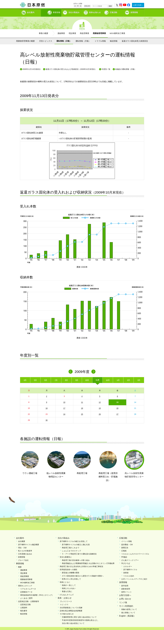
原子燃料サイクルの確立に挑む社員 (76, 544)
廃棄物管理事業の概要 (25, 40)
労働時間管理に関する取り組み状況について (79, 616)
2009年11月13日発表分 (31, 68)
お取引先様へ (138, 5)
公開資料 (23, 607)
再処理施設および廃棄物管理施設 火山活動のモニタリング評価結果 (88, 562)
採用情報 (134, 12)
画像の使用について (129, 608)
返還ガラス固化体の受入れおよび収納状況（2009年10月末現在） (71, 68)
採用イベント (126, 591)
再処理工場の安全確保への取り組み (76, 559)
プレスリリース (66, 600)
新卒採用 (124, 585)
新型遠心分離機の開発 (70, 572)
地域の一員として (69, 584)
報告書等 (23, 610)
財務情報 (21, 556)
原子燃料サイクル (130, 569)
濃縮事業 (61, 32)
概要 (20, 566)
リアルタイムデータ (28, 588)
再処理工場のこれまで (70, 547)
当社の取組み (74, 12)
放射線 (125, 572)
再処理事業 (84, 32)
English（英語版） (127, 615)
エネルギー (127, 566)
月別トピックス (45, 40)
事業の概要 (43, 32)
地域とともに (65, 581)
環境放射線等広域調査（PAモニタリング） (37, 594)
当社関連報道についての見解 (71, 607)
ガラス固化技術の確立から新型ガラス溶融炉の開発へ (83, 575)
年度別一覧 (106, 68)
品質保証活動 (25, 604)
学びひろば (125, 562)
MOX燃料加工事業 (117, 32)
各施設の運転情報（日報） (125, 68)
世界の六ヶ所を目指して (71, 578)
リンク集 (123, 602)
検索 (110, 6)
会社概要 (21, 540)
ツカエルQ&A (128, 575)
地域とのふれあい (69, 587)
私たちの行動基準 (25, 550)
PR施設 (124, 556)
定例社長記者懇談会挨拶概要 (71, 610)
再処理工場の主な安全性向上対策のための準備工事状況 (81, 566)
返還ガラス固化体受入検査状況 (135, 40)
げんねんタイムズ (67, 594)
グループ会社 (23, 559)
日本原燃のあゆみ (25, 553)
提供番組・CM (127, 544)
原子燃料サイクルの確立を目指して (74, 540)
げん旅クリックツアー (130, 559)
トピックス (64, 604)
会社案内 (30, 12)
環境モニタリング (25, 585)
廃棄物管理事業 (99, 32)
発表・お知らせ (65, 597)
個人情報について (128, 612)
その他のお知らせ (67, 613)
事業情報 (51, 12)
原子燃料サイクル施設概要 (28, 544)
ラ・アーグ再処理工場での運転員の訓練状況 (79, 553)
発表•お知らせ (95, 12)
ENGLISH (87, 6)
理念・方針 (22, 547)
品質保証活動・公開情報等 (28, 600)
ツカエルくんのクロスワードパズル (135, 553)
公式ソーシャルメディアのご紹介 (134, 578)
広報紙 (124, 550)
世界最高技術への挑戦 (68, 569)
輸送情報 (113, 40)
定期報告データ (26, 591)
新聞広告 (124, 547)
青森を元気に (67, 591)
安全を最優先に (66, 556)
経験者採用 (125, 588)
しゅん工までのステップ (71, 550)
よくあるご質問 (26, 597)
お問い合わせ (125, 598)
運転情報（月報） (82, 40)
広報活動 (113, 12)
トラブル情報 (100, 40)
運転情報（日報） (63, 40)
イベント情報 (126, 540)
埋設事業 (72, 32)
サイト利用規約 (126, 605)
